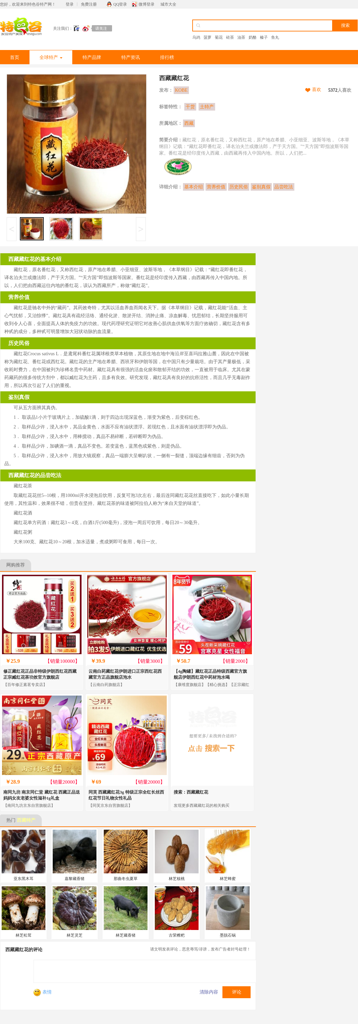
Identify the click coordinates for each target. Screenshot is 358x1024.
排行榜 (167, 57)
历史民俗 (238, 186)
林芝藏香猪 (126, 935)
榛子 (264, 37)
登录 (70, 4)
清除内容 (209, 992)
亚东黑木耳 (23, 878)
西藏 (189, 123)
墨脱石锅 (228, 935)
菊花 (219, 37)
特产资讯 (130, 57)
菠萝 (207, 37)
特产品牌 (92, 57)
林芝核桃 (177, 878)
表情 (42, 992)
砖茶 (230, 37)
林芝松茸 (23, 935)
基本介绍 (193, 186)
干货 (190, 106)
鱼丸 (275, 37)
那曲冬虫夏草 (126, 878)
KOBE (181, 90)
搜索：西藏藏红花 (191, 792)
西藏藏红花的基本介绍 (34, 259)
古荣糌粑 (177, 935)
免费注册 (89, 4)
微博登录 (146, 4)
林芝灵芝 (75, 935)
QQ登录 (120, 4)
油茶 (241, 37)
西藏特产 (26, 820)
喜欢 (316, 89)
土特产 (207, 106)
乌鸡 (196, 37)
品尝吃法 (283, 186)
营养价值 (216, 186)
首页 (14, 57)
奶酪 (253, 37)
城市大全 (168, 4)
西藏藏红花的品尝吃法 (34, 475)
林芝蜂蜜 (228, 878)
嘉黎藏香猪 (75, 878)
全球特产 (50, 57)
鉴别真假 (261, 186)
